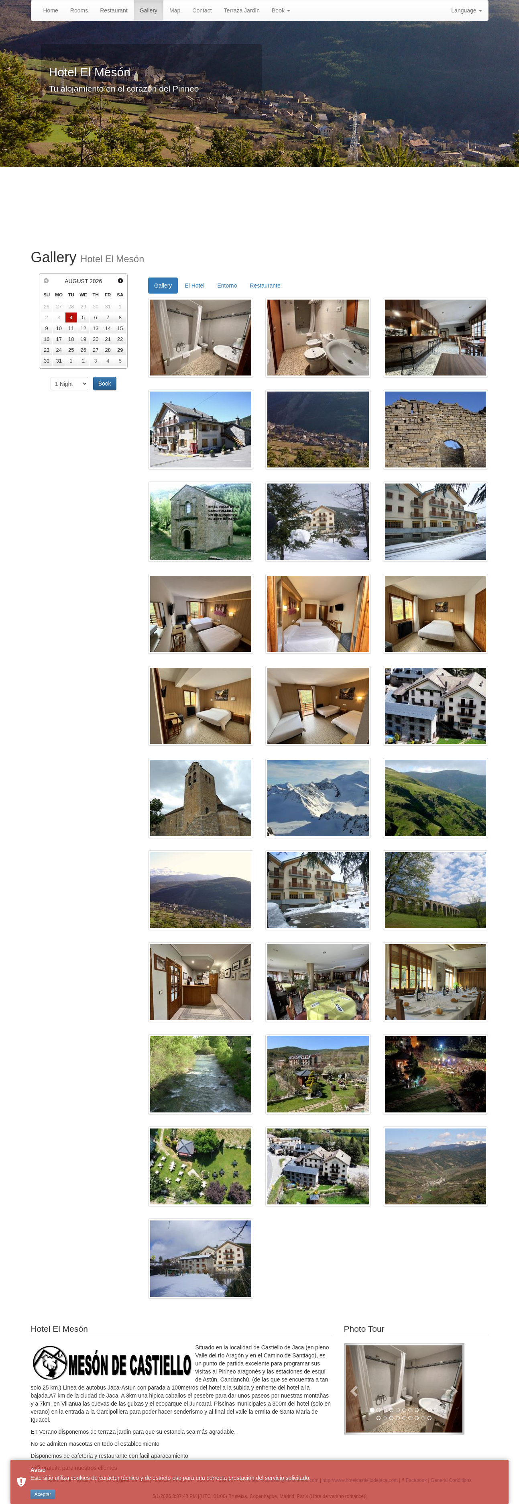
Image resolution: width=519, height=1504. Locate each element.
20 (95, 339)
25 (71, 350)
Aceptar (43, 1494)
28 (108, 350)
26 (83, 350)
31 (58, 361)
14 (108, 328)
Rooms (79, 10)
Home (50, 10)
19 (83, 339)
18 (71, 339)
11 (71, 328)
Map (174, 10)
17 (58, 339)
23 (46, 350)
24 (58, 350)
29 (120, 350)
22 (120, 339)
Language (466, 10)
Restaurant (113, 10)
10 (58, 328)
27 (95, 350)
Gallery (148, 10)
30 (46, 361)
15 (120, 328)
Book (281, 10)
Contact (202, 10)
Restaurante (265, 285)
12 (83, 328)
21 (108, 339)
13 (95, 328)
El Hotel (194, 285)
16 (46, 339)
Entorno (227, 285)
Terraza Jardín (242, 10)
